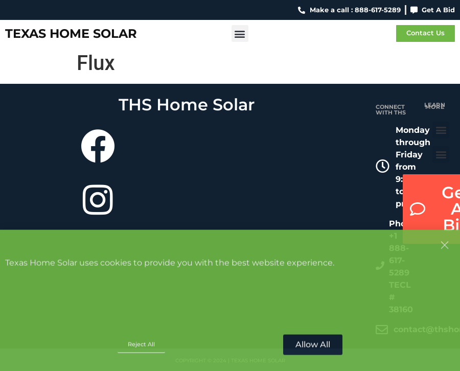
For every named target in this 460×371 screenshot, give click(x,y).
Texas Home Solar (71, 33)
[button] (240, 33)
